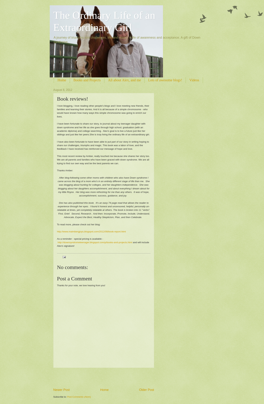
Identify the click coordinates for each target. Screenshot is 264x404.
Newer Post (61, 390)
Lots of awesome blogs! (165, 80)
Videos (194, 80)
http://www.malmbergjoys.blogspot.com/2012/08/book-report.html (91, 231)
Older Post (146, 390)
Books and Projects (87, 80)
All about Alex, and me (124, 80)
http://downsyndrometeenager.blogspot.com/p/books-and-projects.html (95, 242)
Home (62, 80)
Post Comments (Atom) (79, 396)
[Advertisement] (103, 377)
